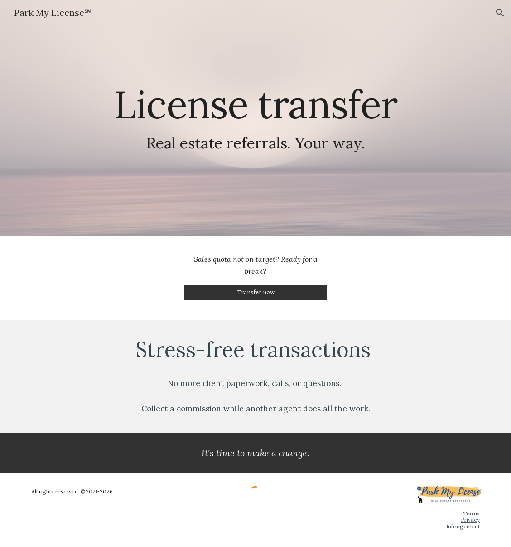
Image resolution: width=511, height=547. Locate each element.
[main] (255, 118)
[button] (500, 13)
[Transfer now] (255, 292)
